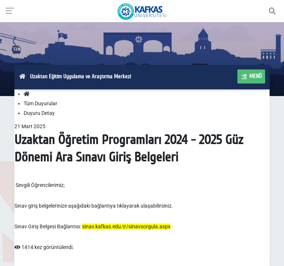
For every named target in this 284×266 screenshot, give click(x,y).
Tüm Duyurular (40, 103)
